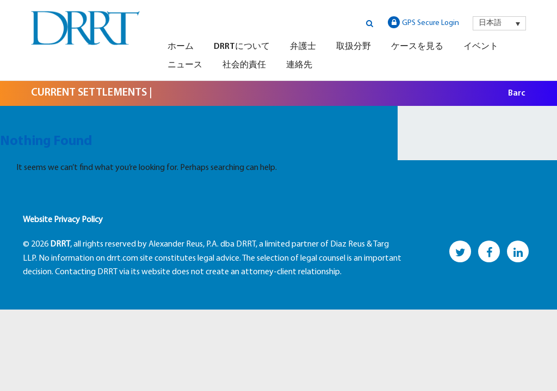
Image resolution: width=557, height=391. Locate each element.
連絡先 (299, 65)
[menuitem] (499, 23)
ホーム (181, 46)
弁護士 (303, 46)
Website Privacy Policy (63, 220)
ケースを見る (417, 46)
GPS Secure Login (423, 22)
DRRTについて (242, 46)
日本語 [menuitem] (490, 23)
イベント (480, 46)
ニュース (185, 65)
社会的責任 (244, 65)
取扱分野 (353, 46)
